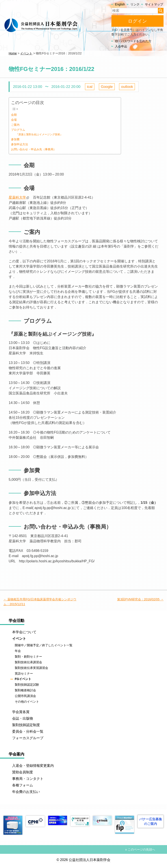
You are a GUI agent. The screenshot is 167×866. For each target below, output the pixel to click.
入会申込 (121, 46)
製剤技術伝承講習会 (28, 662)
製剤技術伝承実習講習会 (31, 668)
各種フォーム (22, 785)
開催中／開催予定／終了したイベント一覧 (43, 645)
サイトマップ (154, 4)
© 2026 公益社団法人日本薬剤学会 (83, 860)
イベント (19, 638)
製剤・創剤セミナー (28, 656)
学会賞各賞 (20, 712)
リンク (134, 4)
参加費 (15, 139)
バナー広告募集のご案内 (150, 821)
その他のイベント (27, 701)
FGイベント (23, 679)
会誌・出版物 (22, 718)
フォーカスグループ (27, 738)
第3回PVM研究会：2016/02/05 (138, 599)
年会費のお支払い (26, 792)
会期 (14, 114)
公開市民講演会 (25, 696)
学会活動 (16, 620)
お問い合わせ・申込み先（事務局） (33, 149)
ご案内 (15, 124)
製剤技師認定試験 (27, 685)
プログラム (18, 129)
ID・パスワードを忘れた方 (133, 41)
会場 (14, 119)
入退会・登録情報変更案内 (33, 765)
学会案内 (16, 754)
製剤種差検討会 (25, 690)
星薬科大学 (17, 197)
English (120, 4)
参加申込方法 (19, 144)
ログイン (137, 20)
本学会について (24, 632)
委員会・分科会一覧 (27, 731)
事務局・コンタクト (27, 779)
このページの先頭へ (141, 849)
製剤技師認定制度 (26, 725)
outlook (127, 87)
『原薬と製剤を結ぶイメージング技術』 (39, 134)
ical (90, 87)
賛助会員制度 (22, 772)
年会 (18, 651)
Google (107, 87)
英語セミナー (24, 673)
